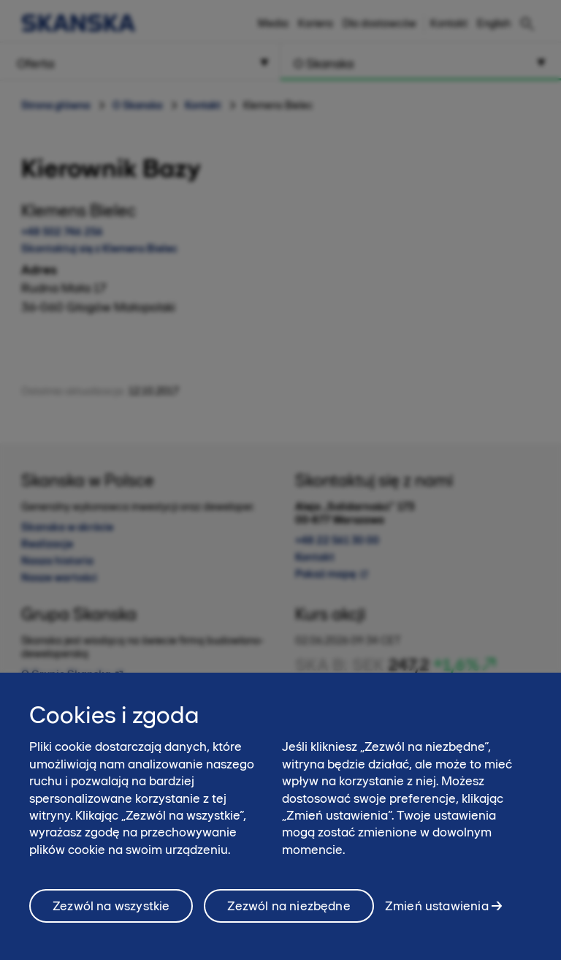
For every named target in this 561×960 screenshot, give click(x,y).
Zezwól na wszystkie (111, 911)
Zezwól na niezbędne (288, 911)
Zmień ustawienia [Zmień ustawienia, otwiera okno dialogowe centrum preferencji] (437, 911)
